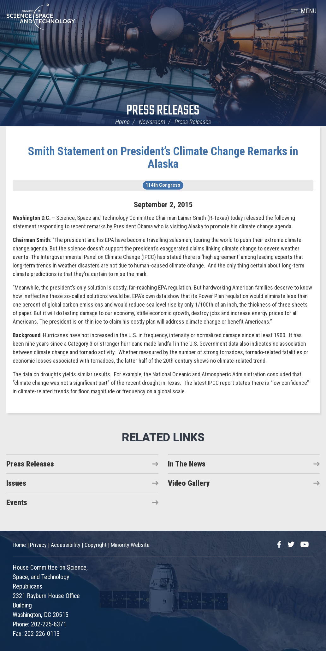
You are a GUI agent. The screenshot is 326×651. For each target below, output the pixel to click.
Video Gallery (189, 483)
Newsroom (152, 122)
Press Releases (163, 111)
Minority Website (130, 545)
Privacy (38, 545)
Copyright (96, 545)
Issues (16, 483)
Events (16, 502)
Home (122, 122)
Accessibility (65, 545)
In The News (186, 464)
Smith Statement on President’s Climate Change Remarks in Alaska (163, 158)
